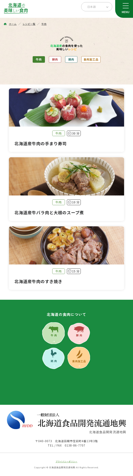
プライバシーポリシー (66, 461)
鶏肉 (71, 59)
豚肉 (55, 59)
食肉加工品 (91, 59)
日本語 (91, 7)
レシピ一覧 (29, 24)
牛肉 (44, 24)
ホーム (13, 24)
